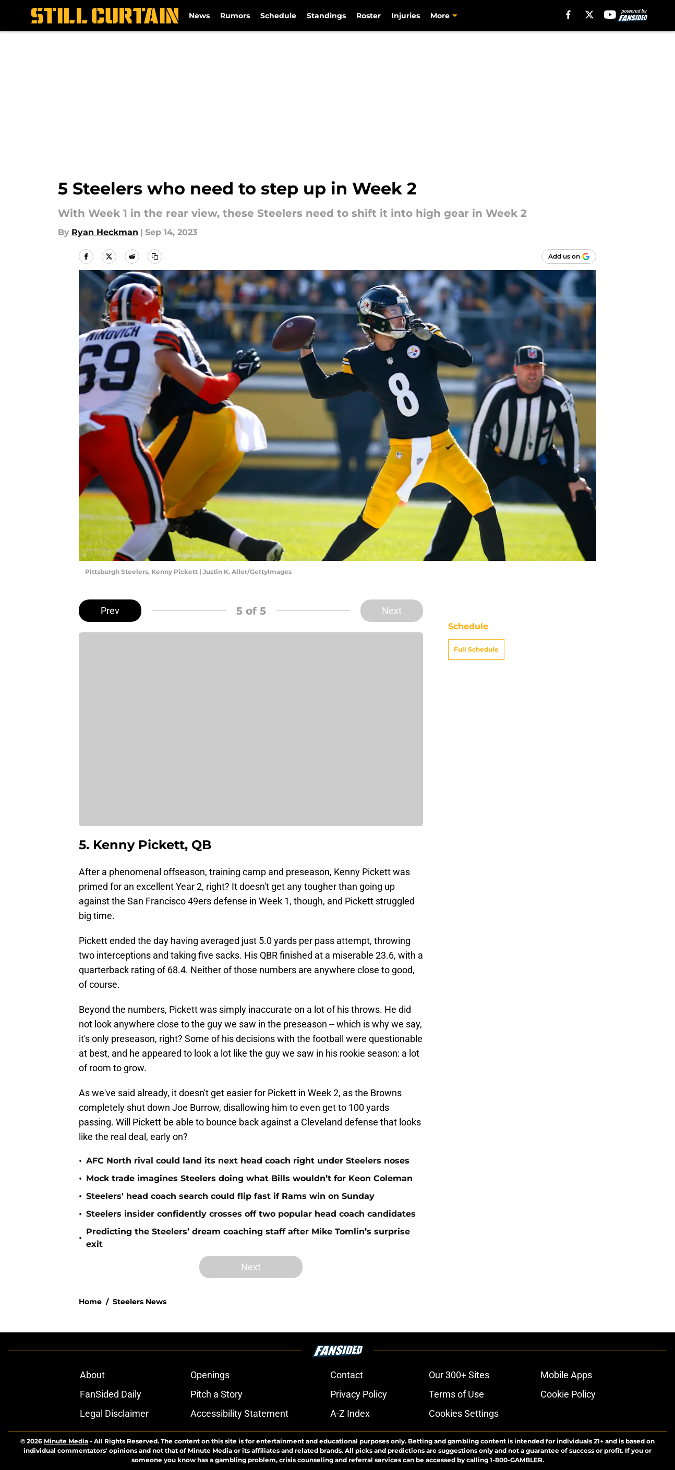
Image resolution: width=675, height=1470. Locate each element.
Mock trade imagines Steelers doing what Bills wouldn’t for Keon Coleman (249, 1178)
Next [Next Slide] (392, 610)
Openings (210, 1374)
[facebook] (568, 14)
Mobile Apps (566, 1374)
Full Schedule (476, 649)
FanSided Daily (110, 1394)
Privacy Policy (358, 1394)
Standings (326, 15)
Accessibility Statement (239, 1413)
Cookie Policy (568, 1394)
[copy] (155, 256)
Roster (368, 15)
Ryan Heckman (104, 232)
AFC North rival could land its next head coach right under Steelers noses (247, 1161)
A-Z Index (350, 1413)
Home (90, 1301)
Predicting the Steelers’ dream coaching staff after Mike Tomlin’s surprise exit (248, 1238)
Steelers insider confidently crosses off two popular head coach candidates (251, 1214)
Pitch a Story (216, 1394)
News (199, 15)
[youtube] (610, 14)
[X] (589, 14)
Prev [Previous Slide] (110, 610)
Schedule (278, 15)
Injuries (405, 15)
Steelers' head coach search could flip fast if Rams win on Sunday (230, 1196)
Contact (346, 1374)
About (92, 1374)
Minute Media (66, 1441)
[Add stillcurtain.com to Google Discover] (568, 256)
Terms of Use (456, 1394)
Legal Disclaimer (114, 1413)
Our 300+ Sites (459, 1374)
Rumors (235, 15)
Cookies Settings (464, 1413)
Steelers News (139, 1301)
